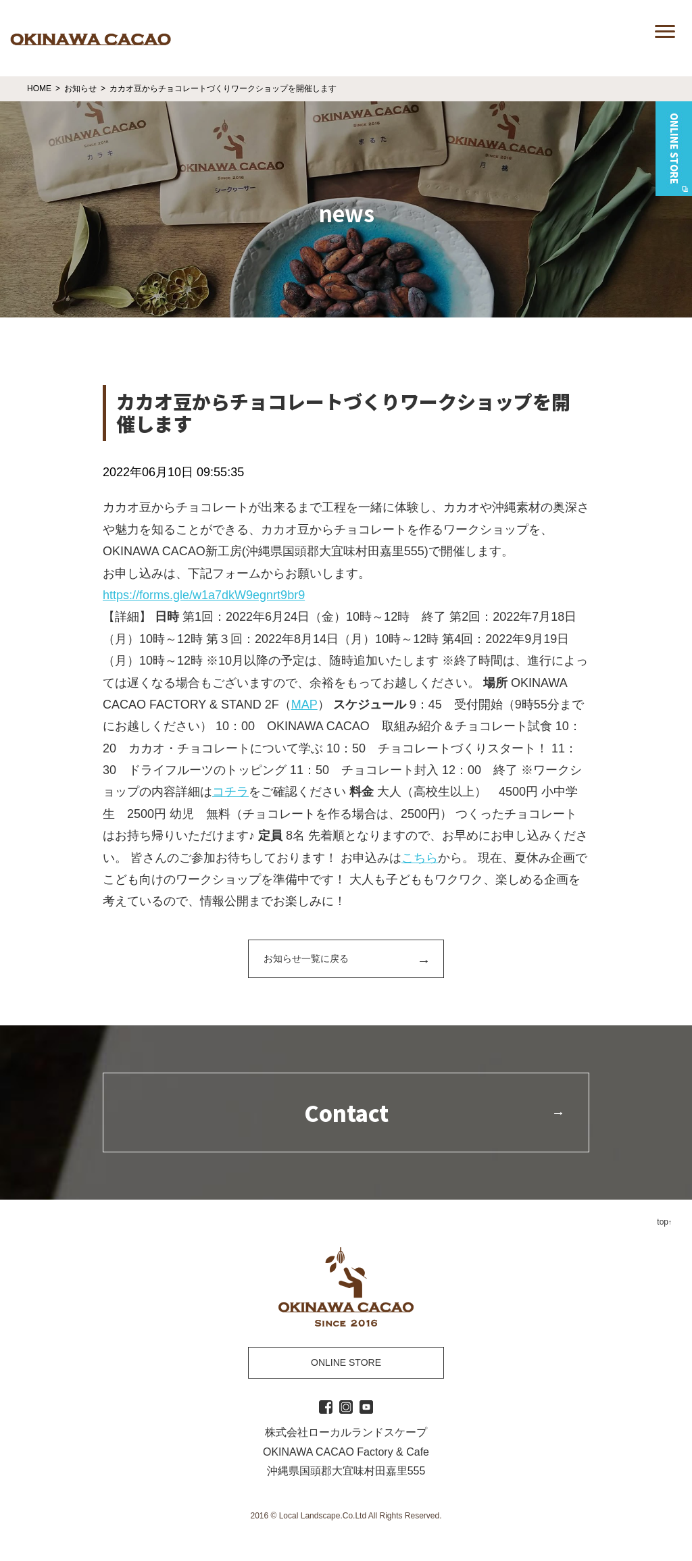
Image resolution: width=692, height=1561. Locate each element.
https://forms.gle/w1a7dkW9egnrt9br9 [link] (204, 595)
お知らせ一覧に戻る (306, 958)
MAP (304, 704)
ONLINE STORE (346, 1362)
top (662, 1222)
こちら (419, 858)
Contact (346, 1112)
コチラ (230, 791)
